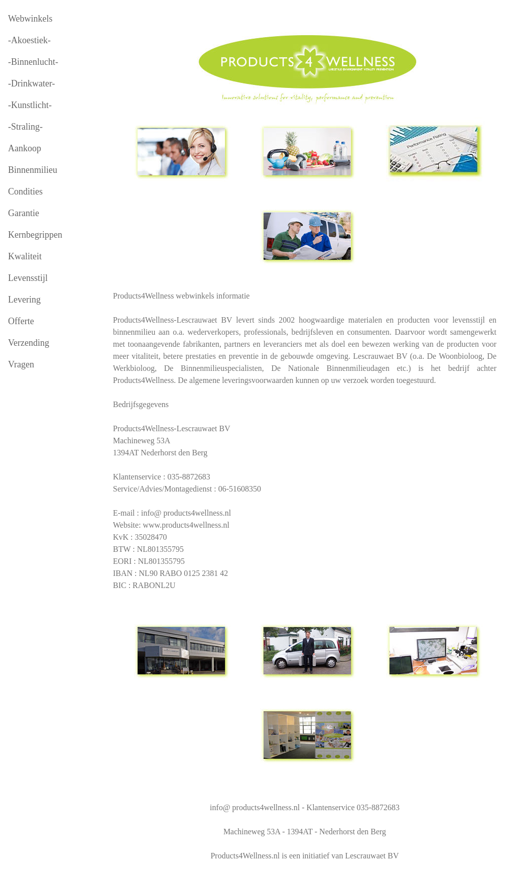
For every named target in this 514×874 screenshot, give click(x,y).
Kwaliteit (25, 256)
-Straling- (25, 127)
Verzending (28, 343)
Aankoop (24, 148)
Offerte (21, 321)
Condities (25, 191)
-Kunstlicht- (30, 105)
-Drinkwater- (31, 83)
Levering (24, 300)
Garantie (23, 213)
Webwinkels (30, 19)
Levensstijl (28, 278)
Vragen (21, 364)
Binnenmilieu (32, 170)
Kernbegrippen (35, 235)
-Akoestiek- (29, 40)
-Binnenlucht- (33, 62)
